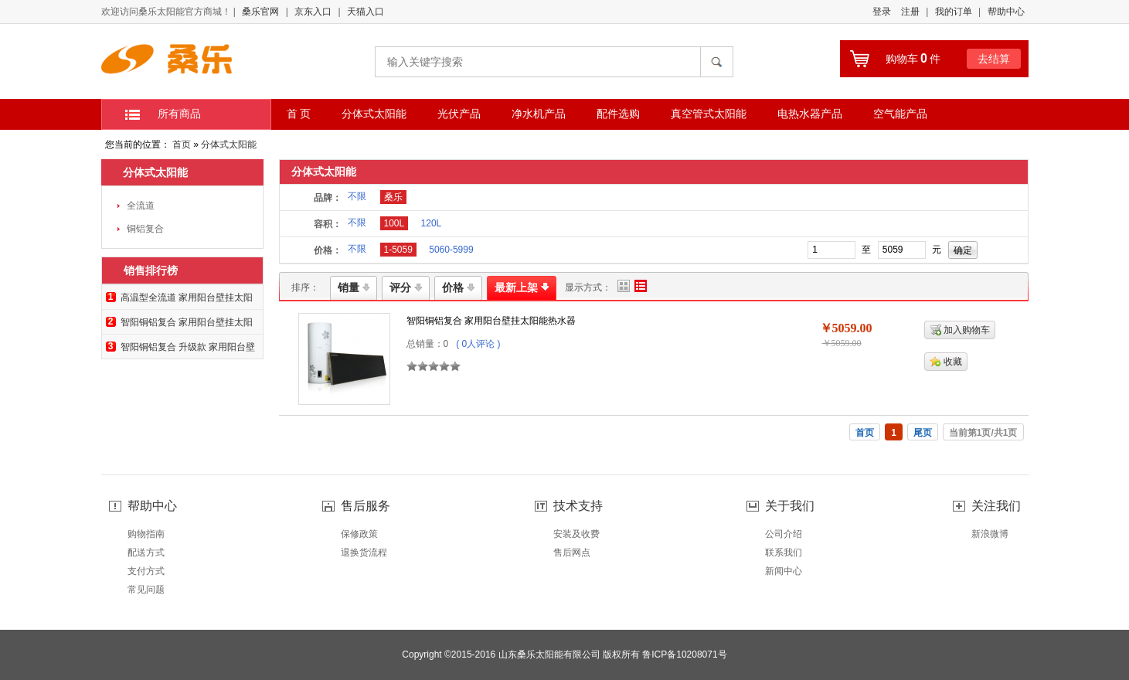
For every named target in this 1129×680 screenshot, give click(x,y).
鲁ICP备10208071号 (684, 654)
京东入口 (313, 11)
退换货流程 (364, 552)
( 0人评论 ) (478, 343)
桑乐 (393, 197)
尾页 (922, 432)
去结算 (994, 59)
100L (394, 223)
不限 (357, 196)
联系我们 (783, 552)
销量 (354, 287)
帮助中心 (1006, 11)
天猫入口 (365, 11)
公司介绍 (783, 534)
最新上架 (522, 287)
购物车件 (913, 59)
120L (431, 223)
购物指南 (146, 534)
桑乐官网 (260, 11)
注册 (910, 11)
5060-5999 (451, 249)
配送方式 (146, 552)
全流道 (141, 205)
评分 (405, 287)
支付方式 (146, 571)
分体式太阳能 (229, 144)
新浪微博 (989, 534)
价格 (458, 287)
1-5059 (398, 249)
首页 (181, 144)
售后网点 (571, 552)
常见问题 (146, 589)
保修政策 (359, 534)
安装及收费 (576, 534)
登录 (881, 11)
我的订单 (953, 11)
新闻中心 (783, 571)
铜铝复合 (145, 228)
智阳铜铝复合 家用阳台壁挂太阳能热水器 (491, 320)
